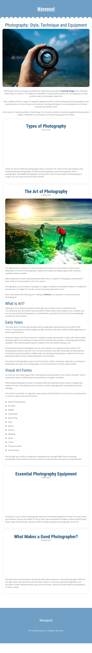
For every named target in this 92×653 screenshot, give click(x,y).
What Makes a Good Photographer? (46, 536)
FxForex (47, 294)
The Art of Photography (46, 191)
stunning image (67, 91)
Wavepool (46, 9)
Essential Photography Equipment (46, 474)
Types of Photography (46, 126)
